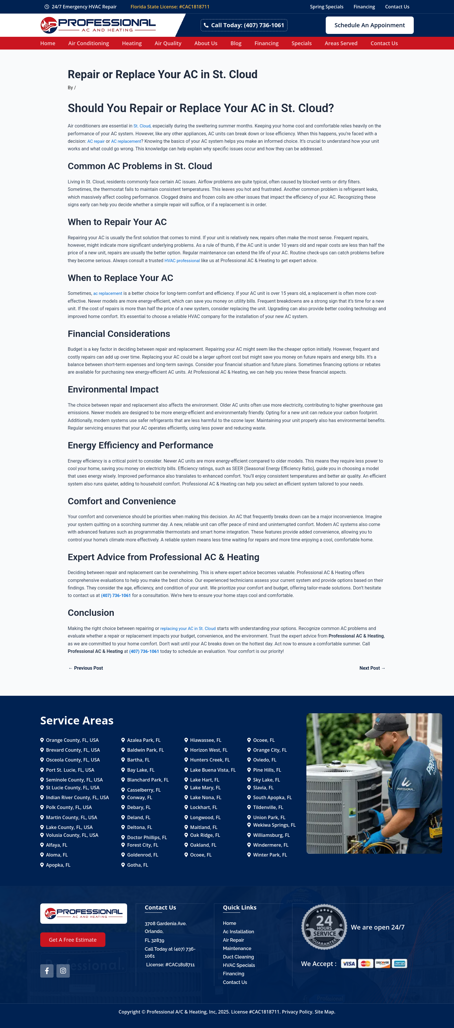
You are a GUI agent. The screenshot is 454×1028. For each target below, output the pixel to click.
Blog (235, 43)
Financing (267, 43)
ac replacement (109, 293)
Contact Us (384, 43)
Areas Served (341, 43)
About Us (206, 43)
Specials (302, 43)
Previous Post (85, 668)
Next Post (373, 668)
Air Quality (168, 43)
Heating (132, 43)
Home (47, 43)
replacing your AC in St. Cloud (190, 628)
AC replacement (129, 141)
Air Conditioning (88, 43)
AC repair (97, 141)
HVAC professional (183, 260)
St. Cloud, (143, 126)
